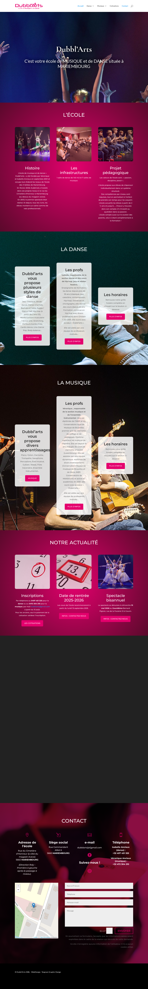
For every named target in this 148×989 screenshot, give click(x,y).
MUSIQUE (32, 478)
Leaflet (35, 937)
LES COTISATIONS (32, 623)
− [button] (18, 890)
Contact (125, 6)
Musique (100, 6)
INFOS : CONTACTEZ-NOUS (74, 616)
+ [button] (18, 886)
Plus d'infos (32, 338)
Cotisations (114, 6)
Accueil (81, 6)
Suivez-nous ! (89, 862)
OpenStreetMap (45, 937)
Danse (89, 6)
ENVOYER (124, 930)
